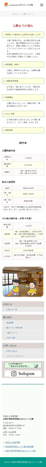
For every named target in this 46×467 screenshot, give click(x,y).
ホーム (16, 14)
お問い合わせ (11, 351)
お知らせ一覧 (11, 309)
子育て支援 (10, 338)
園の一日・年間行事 (14, 327)
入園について (11, 333)
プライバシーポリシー (15, 356)
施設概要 (9, 322)
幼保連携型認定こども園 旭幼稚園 (19, 446)
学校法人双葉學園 (12, 442)
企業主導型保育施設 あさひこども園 (20, 450)
